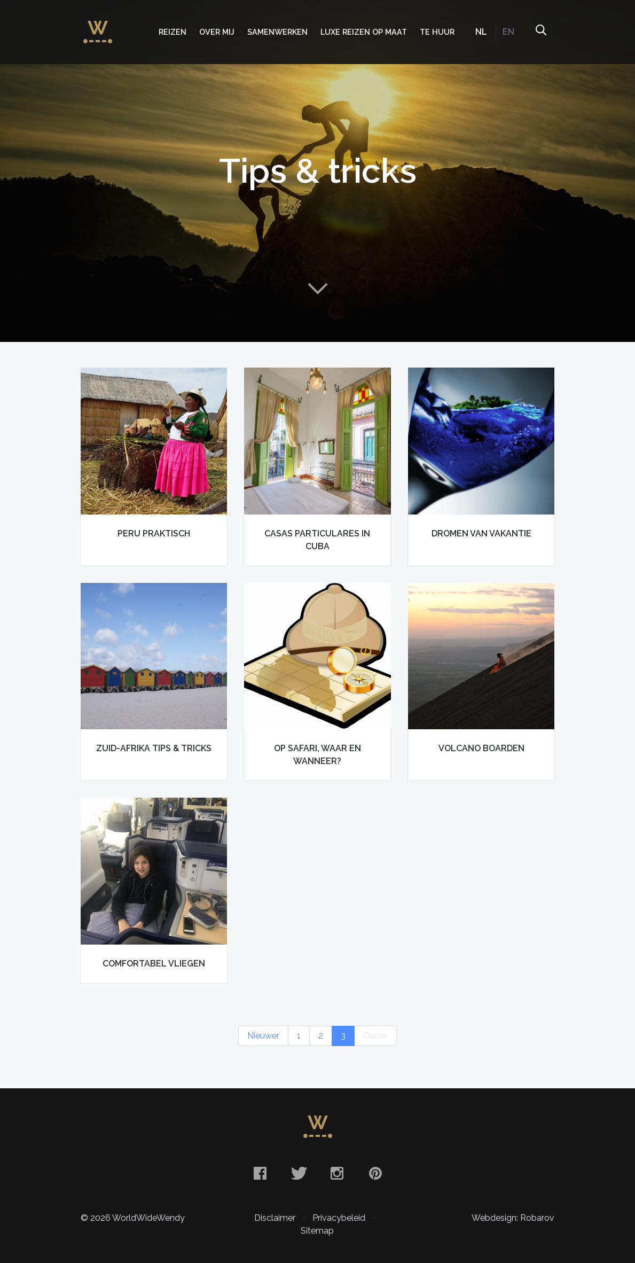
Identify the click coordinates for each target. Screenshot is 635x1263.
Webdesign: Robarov (513, 1218)
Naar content (317, 288)
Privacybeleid (338, 1218)
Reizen (172, 31)
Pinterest (375, 1173)
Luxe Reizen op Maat (363, 31)
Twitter (298, 1173)
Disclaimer (274, 1218)
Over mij (216, 31)
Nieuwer (263, 1036)
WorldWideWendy (98, 26)
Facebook (260, 1173)
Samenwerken (277, 31)
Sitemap (317, 1231)
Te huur (437, 31)
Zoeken (540, 32)
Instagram (337, 1173)
